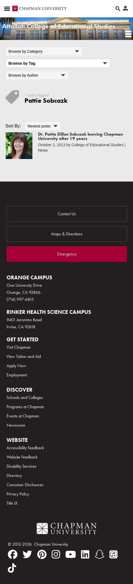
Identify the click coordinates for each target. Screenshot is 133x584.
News (43, 150)
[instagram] (56, 554)
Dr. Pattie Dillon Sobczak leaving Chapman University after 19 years (80, 136)
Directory (14, 475)
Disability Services (21, 466)
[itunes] (113, 554)
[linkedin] (85, 554)
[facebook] (12, 554)
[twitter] (27, 554)
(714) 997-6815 (20, 299)
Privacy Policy (18, 494)
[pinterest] (42, 554)
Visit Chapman (19, 347)
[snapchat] (99, 554)
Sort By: (13, 126)
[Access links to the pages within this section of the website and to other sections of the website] (8, 8)
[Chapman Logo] (67, 529)
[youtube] (70, 554)
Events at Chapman (23, 416)
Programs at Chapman (25, 407)
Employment (17, 375)
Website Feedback (22, 457)
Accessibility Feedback (25, 448)
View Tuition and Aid (24, 356)
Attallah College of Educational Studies (58, 26)
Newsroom (16, 425)
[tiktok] (12, 568)
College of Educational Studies (97, 145)
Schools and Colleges (25, 397)
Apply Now (16, 365)
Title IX (12, 503)
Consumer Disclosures (25, 485)
